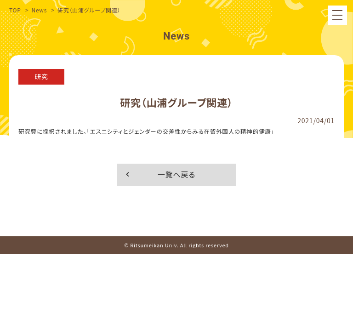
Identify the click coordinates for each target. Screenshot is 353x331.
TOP (15, 10)
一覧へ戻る (176, 174)
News (39, 10)
